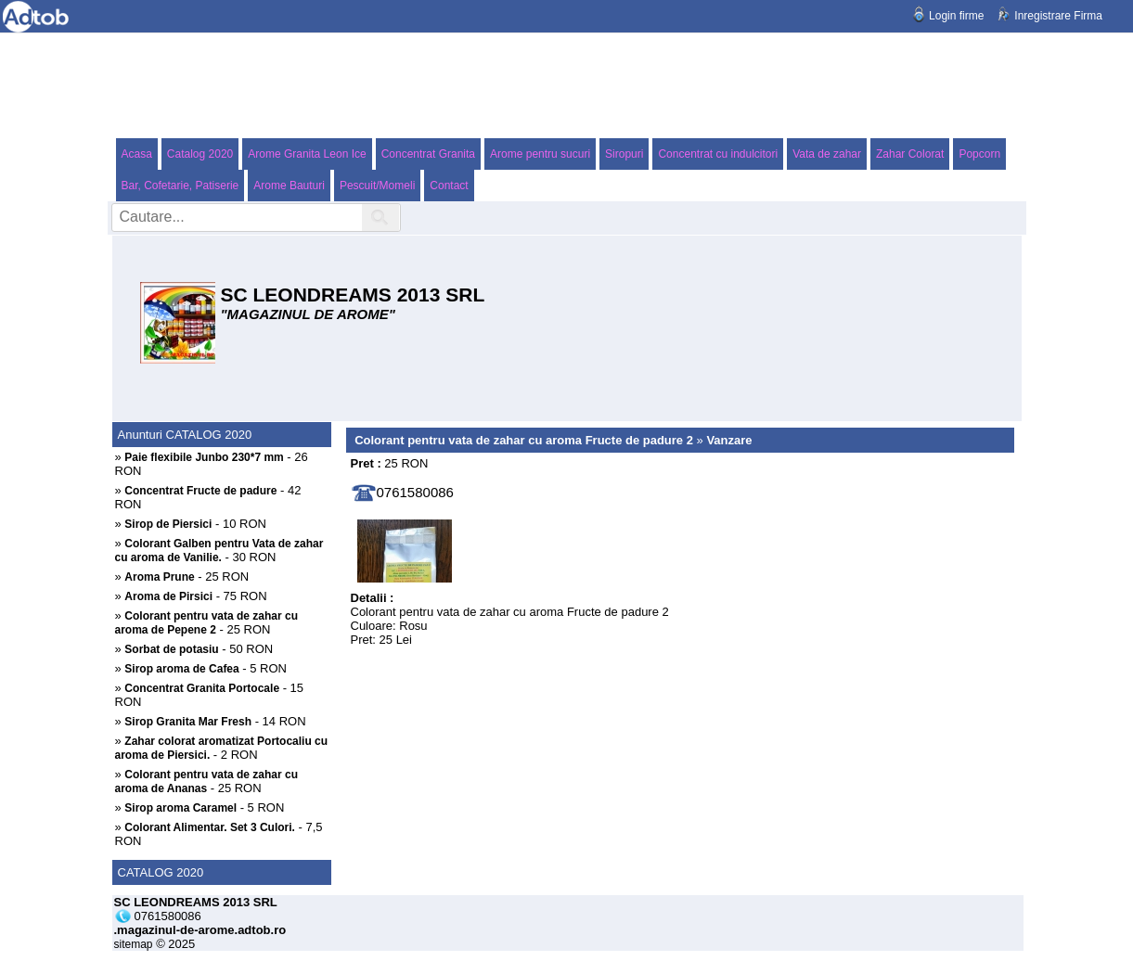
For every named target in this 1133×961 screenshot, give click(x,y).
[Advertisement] (567, 84)
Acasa (137, 153)
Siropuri (624, 153)
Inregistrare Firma (1058, 15)
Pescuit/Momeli (377, 185)
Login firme (956, 15)
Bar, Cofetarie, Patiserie (180, 185)
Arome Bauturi (289, 185)
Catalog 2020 (200, 153)
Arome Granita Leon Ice (307, 153)
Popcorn (979, 153)
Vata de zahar (826, 153)
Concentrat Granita (428, 153)
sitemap (133, 944)
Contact (449, 185)
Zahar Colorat (910, 153)
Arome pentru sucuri (540, 153)
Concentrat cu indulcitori (718, 153)
